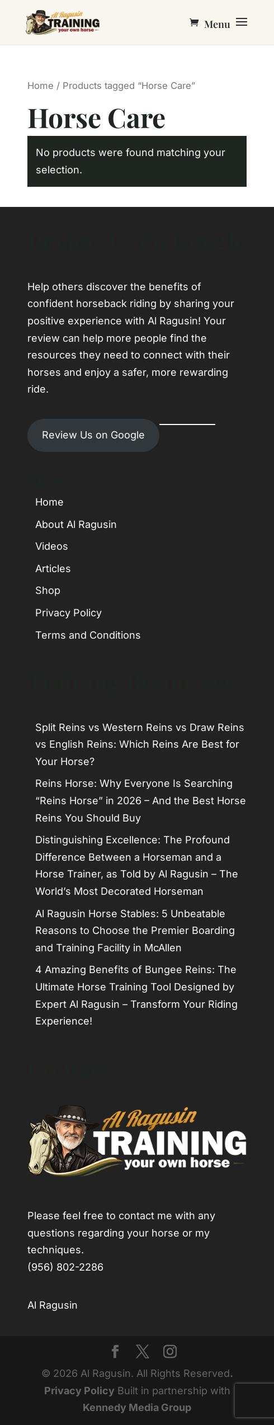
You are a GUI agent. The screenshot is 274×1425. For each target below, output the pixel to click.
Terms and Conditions (88, 635)
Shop (47, 590)
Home (40, 85)
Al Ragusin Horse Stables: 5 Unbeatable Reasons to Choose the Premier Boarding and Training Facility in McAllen (135, 931)
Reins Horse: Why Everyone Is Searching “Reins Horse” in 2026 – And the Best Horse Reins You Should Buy (140, 800)
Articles (53, 568)
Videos (51, 546)
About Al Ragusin (76, 524)
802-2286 (79, 1267)
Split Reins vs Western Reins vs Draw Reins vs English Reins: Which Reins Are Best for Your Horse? (139, 744)
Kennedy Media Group (137, 1407)
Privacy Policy (68, 613)
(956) (40, 1267)
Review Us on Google (93, 435)
